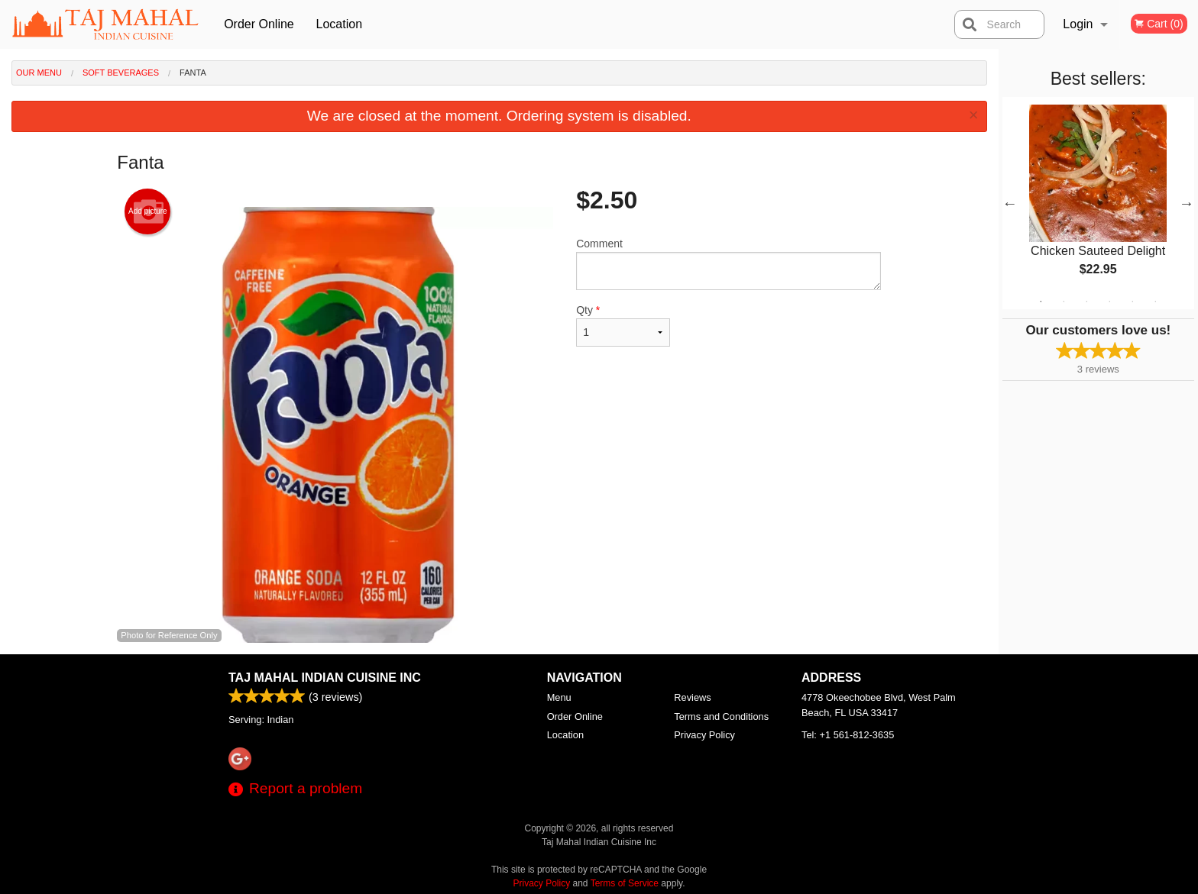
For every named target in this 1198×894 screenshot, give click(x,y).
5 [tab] (1132, 301)
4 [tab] (1109, 301)
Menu (559, 697)
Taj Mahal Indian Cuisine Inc (324, 677)
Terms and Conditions (721, 716)
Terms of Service (625, 883)
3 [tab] (1086, 301)
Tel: (847, 735)
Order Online (259, 24)
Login (1078, 24)
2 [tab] (1063, 301)
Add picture (147, 211)
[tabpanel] (1098, 203)
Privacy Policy (704, 735)
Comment (728, 263)
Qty (622, 325)
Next (1186, 203)
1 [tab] (1040, 301)
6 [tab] (1155, 301)
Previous (1010, 203)
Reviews (692, 697)
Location (339, 24)
